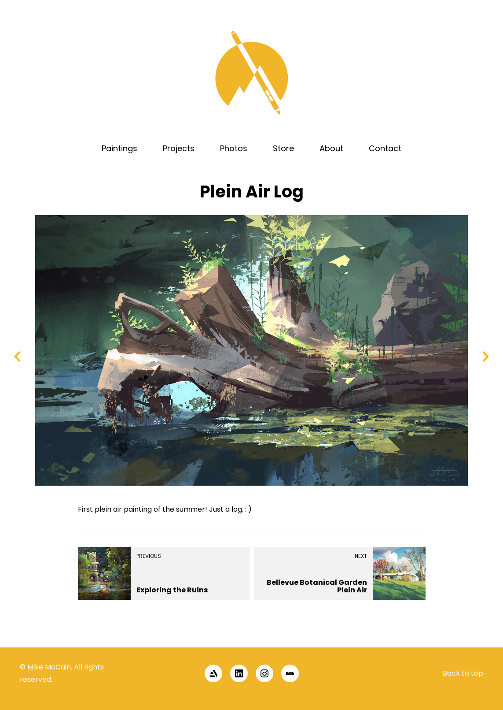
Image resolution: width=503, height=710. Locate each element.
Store (283, 148)
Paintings (119, 148)
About (331, 148)
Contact (385, 148)
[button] (481, 632)
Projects (179, 148)
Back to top (463, 673)
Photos (233, 148)
